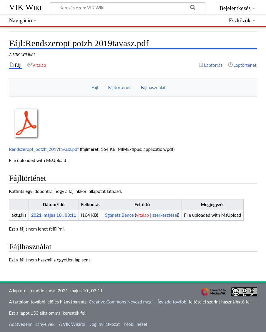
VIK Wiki (25, 7)
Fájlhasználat (153, 87)
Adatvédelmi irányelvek (31, 324)
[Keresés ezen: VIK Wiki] (127, 7)
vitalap (142, 215)
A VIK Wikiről (72, 324)
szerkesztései (165, 215)
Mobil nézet (135, 324)
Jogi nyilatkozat (105, 324)
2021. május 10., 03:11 (53, 215)
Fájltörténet (119, 87)
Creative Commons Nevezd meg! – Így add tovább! (138, 301)
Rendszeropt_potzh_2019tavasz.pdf (44, 149)
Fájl (95, 87)
